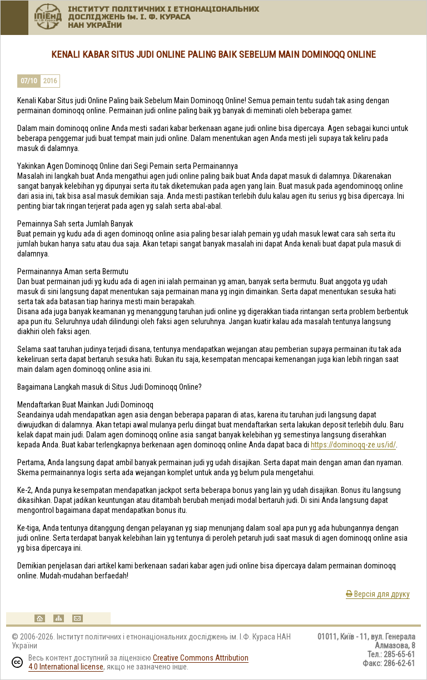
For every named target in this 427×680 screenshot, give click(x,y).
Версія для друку (378, 594)
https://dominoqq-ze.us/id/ (353, 444)
